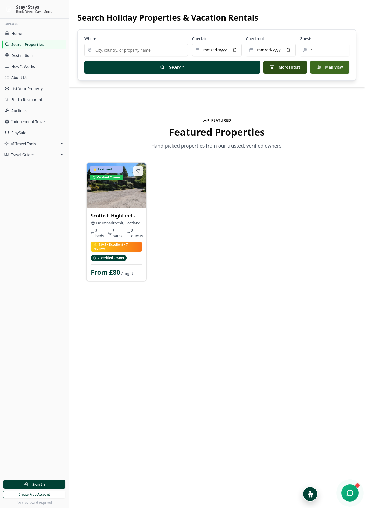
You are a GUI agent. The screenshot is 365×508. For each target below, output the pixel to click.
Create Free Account (34, 494)
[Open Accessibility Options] (310, 494)
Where (90, 38)
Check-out (255, 38)
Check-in (199, 38)
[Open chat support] (350, 493)
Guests (306, 38)
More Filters (285, 67)
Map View (330, 67)
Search (172, 67)
